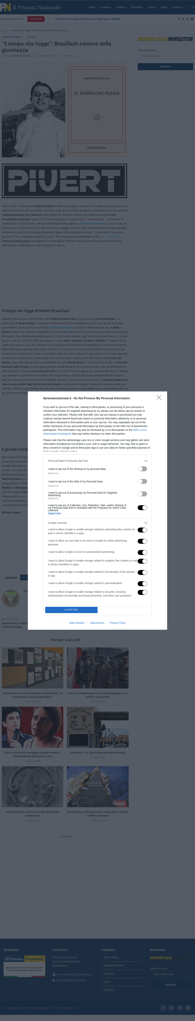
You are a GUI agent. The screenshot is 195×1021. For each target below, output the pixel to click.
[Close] (160, 398)
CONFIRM (71, 609)
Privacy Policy (118, 622)
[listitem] (97, 461)
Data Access (97, 622)
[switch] (142, 468)
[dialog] (97, 510)
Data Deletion (77, 622)
